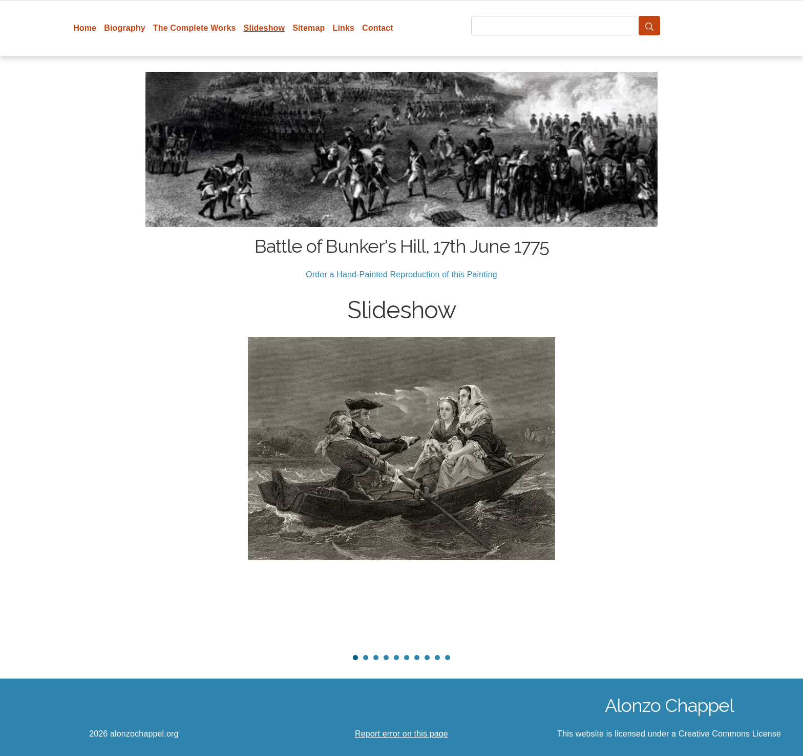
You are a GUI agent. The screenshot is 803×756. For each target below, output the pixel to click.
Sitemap (308, 28)
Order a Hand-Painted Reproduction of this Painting (401, 274)
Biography (124, 28)
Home (84, 28)
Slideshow (264, 28)
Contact (377, 28)
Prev (141, 491)
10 (447, 657)
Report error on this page (401, 733)
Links (344, 28)
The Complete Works (194, 28)
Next (662, 491)
